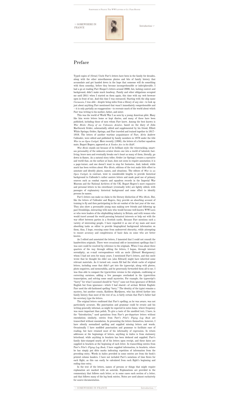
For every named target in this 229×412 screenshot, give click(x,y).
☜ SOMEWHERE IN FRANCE (90, 388)
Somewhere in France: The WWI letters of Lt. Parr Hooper (114, 10)
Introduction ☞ (147, 26)
